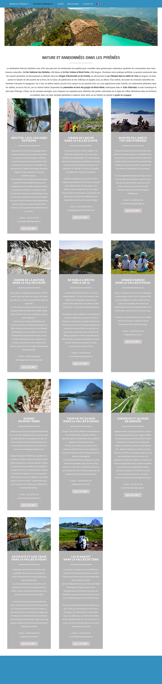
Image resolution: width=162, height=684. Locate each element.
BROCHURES (73, 4)
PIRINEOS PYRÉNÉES (19, 4)
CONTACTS (88, 4)
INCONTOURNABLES (43, 4)
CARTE (61, 4)
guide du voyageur (123, 95)
